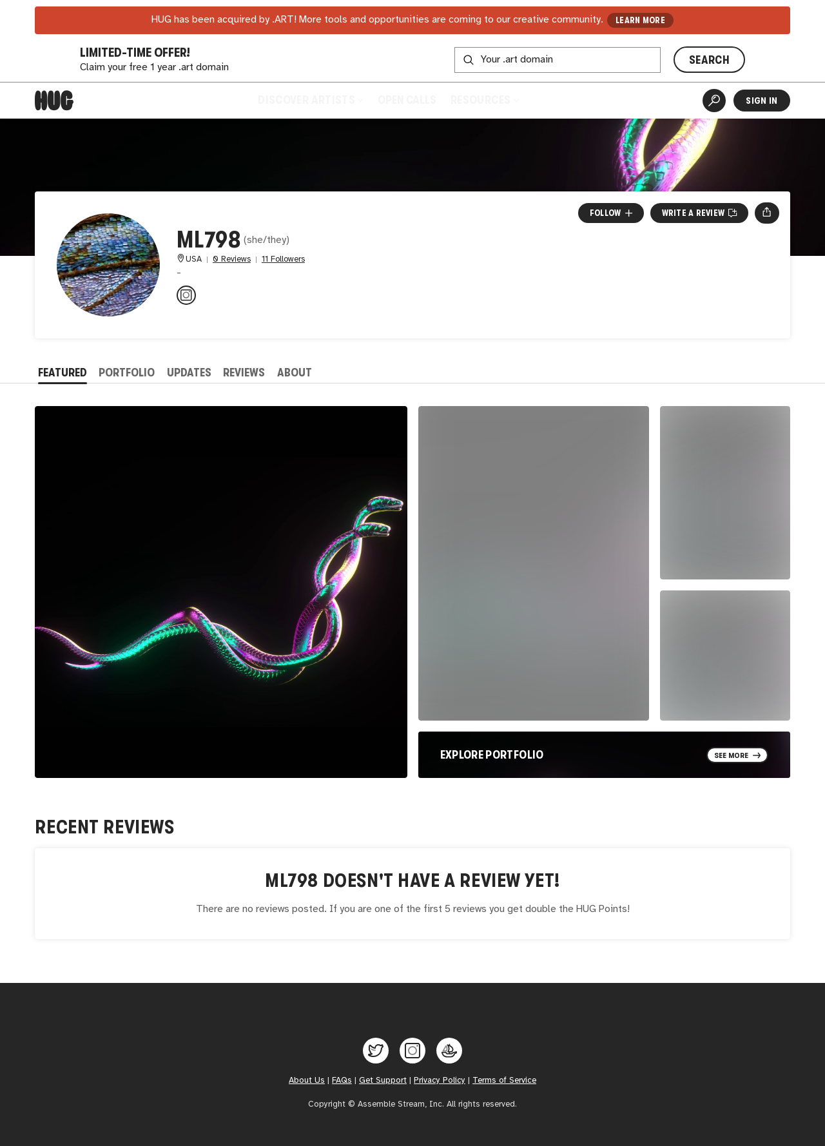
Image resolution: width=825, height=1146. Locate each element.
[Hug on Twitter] (376, 1050)
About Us (307, 1080)
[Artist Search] (714, 100)
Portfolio (127, 372)
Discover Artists (310, 99)
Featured (62, 372)
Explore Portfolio (492, 754)
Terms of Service (504, 1080)
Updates (189, 372)
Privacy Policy (439, 1080)
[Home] (54, 101)
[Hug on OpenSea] (449, 1050)
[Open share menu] (767, 212)
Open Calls (407, 99)
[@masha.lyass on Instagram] (186, 295)
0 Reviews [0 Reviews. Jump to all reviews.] (232, 259)
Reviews (244, 372)
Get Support (383, 1080)
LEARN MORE (640, 20)
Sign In (761, 100)
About (294, 372)
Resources (484, 99)
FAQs (342, 1080)
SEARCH (709, 59)
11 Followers (283, 259)
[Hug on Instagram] (412, 1050)
